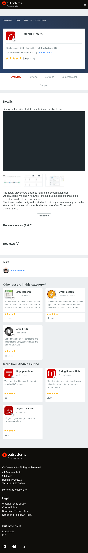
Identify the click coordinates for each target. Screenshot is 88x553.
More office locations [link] (14, 489)
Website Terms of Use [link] (14, 503)
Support (44, 85)
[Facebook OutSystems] (14, 547)
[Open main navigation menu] (85, 4)
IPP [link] (4, 535)
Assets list (28, 20)
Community (7, 20)
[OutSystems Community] (12, 4)
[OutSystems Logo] (18, 456)
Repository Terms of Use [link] (15, 511)
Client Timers (41, 20)
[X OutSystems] (24, 547)
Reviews (33, 77)
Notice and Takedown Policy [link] (17, 514)
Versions (49, 77)
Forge (18, 20)
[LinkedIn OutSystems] (4, 547)
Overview (16, 77)
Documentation (70, 77)
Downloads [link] (8, 531)
